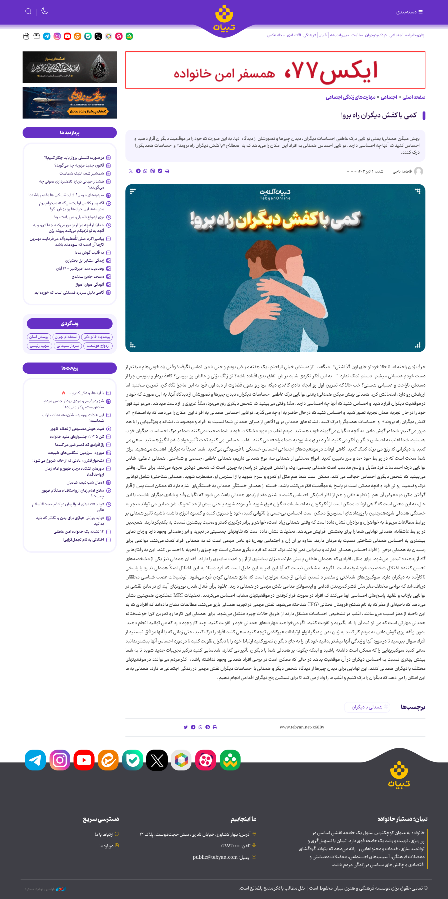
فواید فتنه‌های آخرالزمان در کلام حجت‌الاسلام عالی (68, 507)
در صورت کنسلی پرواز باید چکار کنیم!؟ (74, 158)
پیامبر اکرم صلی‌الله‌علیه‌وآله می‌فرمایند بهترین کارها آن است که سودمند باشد (66, 242)
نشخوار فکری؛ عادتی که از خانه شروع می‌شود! (68, 460)
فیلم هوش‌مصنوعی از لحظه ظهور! (77, 429)
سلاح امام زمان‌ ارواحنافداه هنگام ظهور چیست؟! (73, 493)
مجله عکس (276, 35)
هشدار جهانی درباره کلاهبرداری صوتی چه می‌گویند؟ (71, 184)
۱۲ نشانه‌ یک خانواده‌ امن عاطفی (79, 531)
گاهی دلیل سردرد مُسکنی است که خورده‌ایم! (69, 292)
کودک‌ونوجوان (376, 35)
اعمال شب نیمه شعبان (85, 482)
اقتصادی (294, 35)
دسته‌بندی (410, 12)
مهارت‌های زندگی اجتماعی (350, 97)
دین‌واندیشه (339, 35)
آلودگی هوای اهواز (90, 284)
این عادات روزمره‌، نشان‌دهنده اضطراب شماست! (73, 418)
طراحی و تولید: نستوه (45, 889)
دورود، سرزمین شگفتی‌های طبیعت (75, 453)
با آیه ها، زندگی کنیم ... (85, 393)
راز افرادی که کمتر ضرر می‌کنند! (79, 445)
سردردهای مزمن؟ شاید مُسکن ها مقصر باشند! (66, 195)
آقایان (323, 35)
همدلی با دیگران (367, 707)
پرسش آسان (39, 337)
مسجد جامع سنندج (88, 276)
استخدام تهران (66, 337)
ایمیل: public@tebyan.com (222, 857)
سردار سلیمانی (68, 346)
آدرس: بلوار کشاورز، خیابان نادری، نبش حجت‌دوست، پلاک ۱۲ (195, 834)
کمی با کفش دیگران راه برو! (378, 115)
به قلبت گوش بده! (89, 252)
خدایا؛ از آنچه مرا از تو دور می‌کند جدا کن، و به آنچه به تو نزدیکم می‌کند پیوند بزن (68, 228)
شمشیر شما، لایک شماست (81, 173)
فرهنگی (309, 35)
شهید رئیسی (39, 346)
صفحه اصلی (414, 97)
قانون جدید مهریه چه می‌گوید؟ (79, 165)
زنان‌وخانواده (414, 35)
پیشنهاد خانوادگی (97, 337)
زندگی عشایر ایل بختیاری (84, 260)
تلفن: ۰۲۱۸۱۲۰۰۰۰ (236, 846)
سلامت (357, 35)
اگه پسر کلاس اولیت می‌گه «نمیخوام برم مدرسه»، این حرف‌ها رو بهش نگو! (71, 206)
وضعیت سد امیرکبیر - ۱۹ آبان (80, 268)
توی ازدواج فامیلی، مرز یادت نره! (79, 217)
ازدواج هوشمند (98, 346)
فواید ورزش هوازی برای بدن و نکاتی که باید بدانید (70, 521)
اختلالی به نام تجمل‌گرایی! (83, 539)
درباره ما (106, 846)
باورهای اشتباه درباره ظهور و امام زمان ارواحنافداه (74, 471)
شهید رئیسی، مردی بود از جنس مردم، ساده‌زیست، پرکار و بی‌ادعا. (73, 404)
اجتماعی (396, 35)
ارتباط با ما (104, 834)
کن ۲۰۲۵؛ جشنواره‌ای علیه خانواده (77, 437)
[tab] (70, 133)
